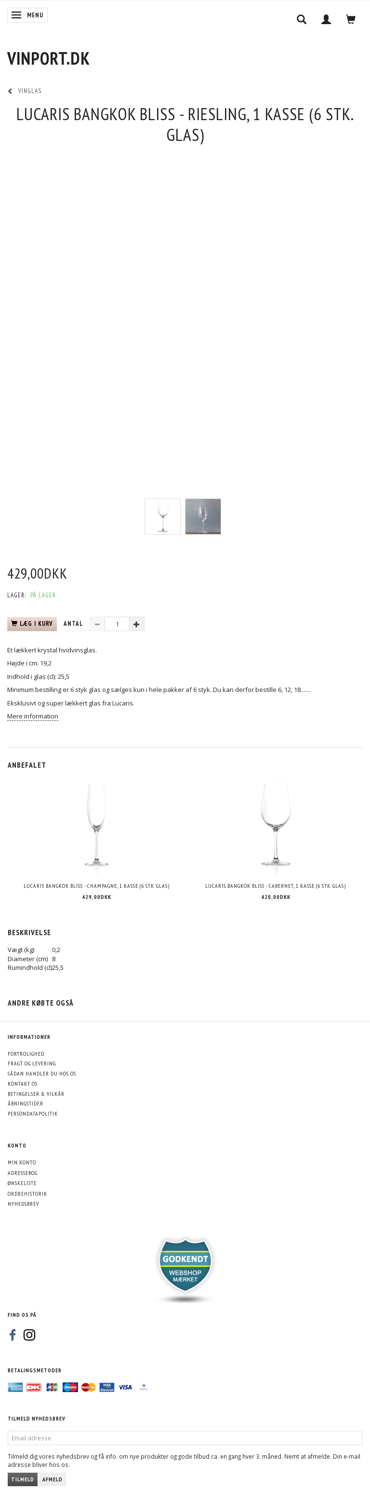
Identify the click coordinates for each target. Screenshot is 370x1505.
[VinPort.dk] (48, 58)
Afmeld (52, 1479)
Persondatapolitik (33, 1113)
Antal (74, 624)
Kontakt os (23, 1083)
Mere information (32, 716)
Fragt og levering (32, 1063)
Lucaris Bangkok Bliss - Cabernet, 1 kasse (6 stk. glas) (275, 885)
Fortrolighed (26, 1053)
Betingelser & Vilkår (36, 1093)
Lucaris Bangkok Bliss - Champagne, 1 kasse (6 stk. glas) (97, 885)
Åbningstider (25, 1103)
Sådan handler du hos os (42, 1073)
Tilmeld (22, 1479)
